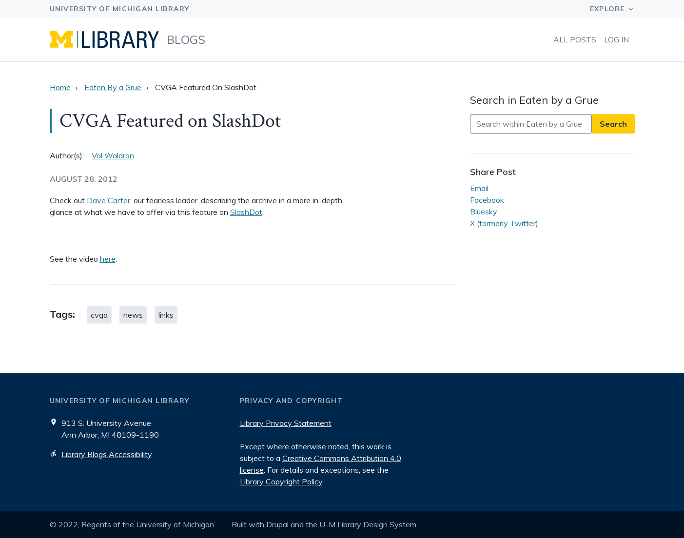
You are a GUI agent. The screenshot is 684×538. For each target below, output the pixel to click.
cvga (99, 315)
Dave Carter (108, 200)
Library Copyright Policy (281, 481)
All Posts (574, 39)
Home (60, 87)
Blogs (186, 39)
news (133, 315)
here (108, 259)
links (166, 315)
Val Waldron (113, 155)
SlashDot (246, 212)
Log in (616, 39)
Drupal (277, 524)
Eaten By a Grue (112, 87)
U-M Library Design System (367, 524)
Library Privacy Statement (286, 423)
